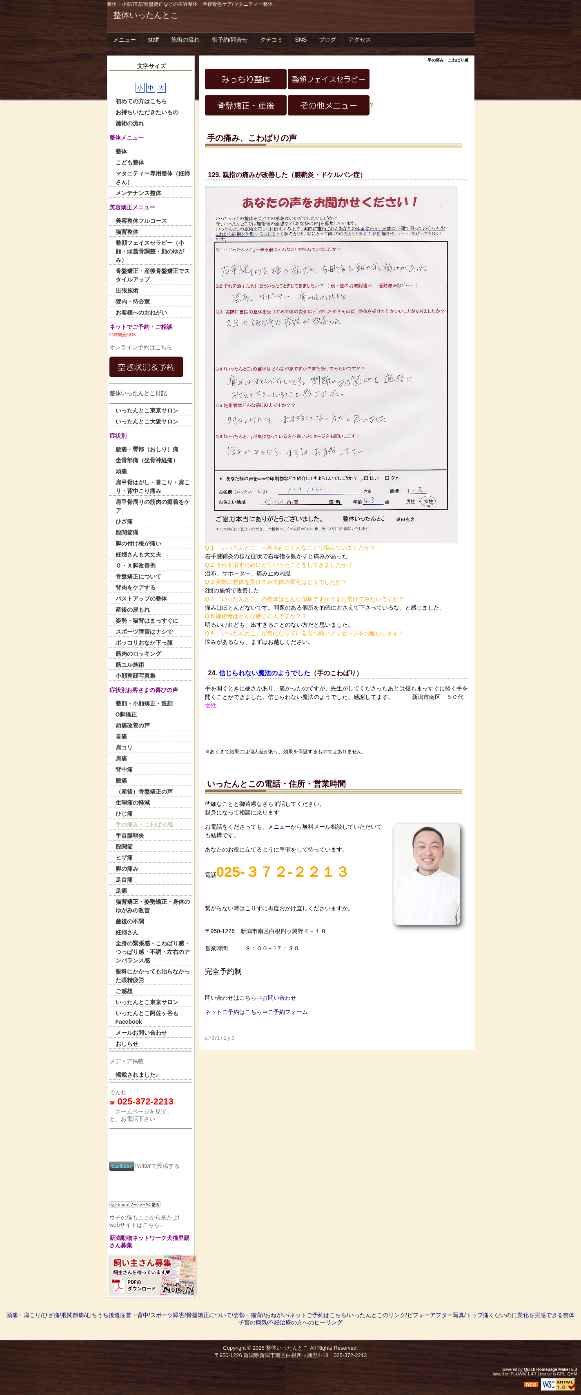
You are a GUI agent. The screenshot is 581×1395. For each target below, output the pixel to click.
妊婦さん (127, 932)
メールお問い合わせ (141, 1032)
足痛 (121, 890)
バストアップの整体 (141, 598)
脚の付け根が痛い (138, 543)
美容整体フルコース (141, 220)
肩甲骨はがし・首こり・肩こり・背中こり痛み (153, 486)
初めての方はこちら (141, 101)
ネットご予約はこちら (233, 1012)
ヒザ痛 (124, 857)
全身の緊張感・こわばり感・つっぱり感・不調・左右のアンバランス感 (153, 952)
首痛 (121, 736)
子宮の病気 (252, 1322)
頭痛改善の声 (133, 725)
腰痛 (121, 780)
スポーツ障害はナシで (144, 631)
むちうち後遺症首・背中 (117, 1315)
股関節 (124, 846)
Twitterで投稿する (144, 1165)
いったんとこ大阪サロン (147, 421)
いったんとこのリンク (376, 1315)
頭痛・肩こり (24, 1315)
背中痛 (124, 769)
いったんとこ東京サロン (147, 410)
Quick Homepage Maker (547, 1369)
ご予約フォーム (288, 1012)
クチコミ (271, 39)
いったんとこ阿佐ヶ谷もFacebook (147, 1017)
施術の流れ (185, 39)
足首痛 (124, 879)
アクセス (359, 39)
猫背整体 (127, 231)
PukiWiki (518, 1374)
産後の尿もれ (133, 609)
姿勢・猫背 (248, 1315)
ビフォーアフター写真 (435, 1315)
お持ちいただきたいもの (147, 112)
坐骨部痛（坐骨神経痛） (147, 460)
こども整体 (130, 162)
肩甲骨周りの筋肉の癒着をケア (153, 506)
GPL (561, 1374)
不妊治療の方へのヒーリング (305, 1322)
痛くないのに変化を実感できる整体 (528, 1315)
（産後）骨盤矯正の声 (144, 791)
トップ (474, 1315)
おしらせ (127, 1043)
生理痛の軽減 (133, 802)
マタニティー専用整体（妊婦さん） (153, 177)
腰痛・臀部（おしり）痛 (147, 449)
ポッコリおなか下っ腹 (144, 642)
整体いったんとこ (145, 15)
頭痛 (121, 471)
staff (153, 39)
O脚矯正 (126, 714)
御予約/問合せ (230, 39)
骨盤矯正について (138, 576)
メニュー (124, 39)
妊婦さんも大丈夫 (138, 554)
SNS (301, 39)
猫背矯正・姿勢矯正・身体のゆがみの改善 (153, 906)
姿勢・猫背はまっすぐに (147, 620)
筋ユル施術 (130, 664)
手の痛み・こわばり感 (144, 824)
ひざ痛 (124, 521)
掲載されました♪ (137, 1074)
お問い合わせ (279, 997)
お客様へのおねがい (141, 312)
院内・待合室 (133, 301)
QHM (572, 1374)
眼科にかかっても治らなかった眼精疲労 (153, 975)
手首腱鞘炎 (130, 835)
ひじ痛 (124, 813)
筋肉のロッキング (138, 653)
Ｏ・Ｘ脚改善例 (136, 565)
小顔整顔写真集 (136, 675)
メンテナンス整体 (138, 193)
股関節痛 (127, 532)
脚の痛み (127, 868)
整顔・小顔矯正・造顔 (144, 703)
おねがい (276, 1315)
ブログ (327, 39)
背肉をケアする (136, 587)
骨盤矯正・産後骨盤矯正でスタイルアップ (153, 275)
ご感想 (124, 991)
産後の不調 (130, 921)
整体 (121, 151)
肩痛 (121, 758)
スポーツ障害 (167, 1315)
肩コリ (124, 747)
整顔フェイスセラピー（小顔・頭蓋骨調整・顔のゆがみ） (150, 251)
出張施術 (127, 290)
